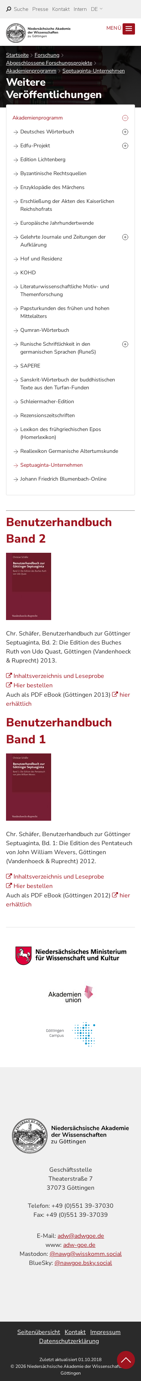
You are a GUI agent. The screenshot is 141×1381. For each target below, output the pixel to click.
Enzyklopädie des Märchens (52, 187)
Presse (40, 9)
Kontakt (61, 9)
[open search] (17, 9)
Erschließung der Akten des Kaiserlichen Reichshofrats (67, 205)
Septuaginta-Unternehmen (93, 70)
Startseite (17, 55)
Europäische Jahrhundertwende (57, 223)
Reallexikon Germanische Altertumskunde (69, 451)
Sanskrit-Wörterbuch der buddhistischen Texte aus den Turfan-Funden (67, 383)
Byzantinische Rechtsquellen (53, 173)
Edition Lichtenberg (42, 159)
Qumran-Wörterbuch (44, 330)
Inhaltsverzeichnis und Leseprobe (59, 676)
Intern (80, 9)
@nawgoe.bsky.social (83, 1263)
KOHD (28, 272)
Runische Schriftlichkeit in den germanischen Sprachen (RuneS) (58, 347)
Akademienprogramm (31, 70)
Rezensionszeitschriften (47, 415)
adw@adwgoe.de (81, 1236)
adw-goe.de (79, 1245)
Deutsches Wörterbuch (47, 131)
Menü (120, 29)
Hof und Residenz (41, 258)
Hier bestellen (33, 685)
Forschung (47, 55)
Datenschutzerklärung (69, 1341)
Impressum (105, 1332)
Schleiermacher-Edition (47, 401)
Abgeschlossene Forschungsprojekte (49, 63)
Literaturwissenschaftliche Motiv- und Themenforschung (64, 290)
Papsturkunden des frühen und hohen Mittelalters (64, 312)
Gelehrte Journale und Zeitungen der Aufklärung (63, 240)
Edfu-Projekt (35, 145)
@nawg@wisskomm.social (86, 1254)
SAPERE (30, 365)
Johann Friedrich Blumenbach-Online (63, 479)
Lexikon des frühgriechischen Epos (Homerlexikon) (60, 433)
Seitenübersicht (38, 1332)
